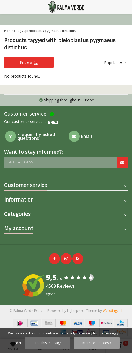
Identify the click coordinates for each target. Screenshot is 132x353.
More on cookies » (96, 343)
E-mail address (20, 162)
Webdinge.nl (112, 310)
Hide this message (47, 343)
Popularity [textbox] (113, 62)
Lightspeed (75, 310)
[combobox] (115, 62)
